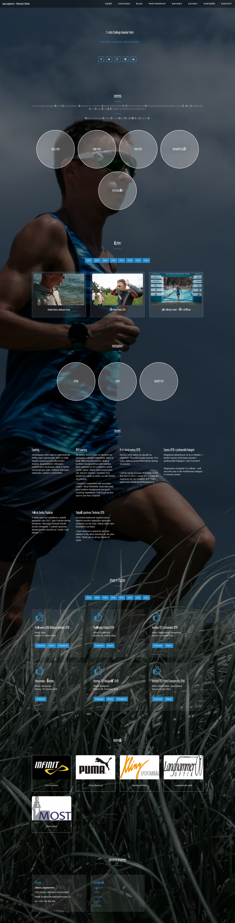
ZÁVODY (193, 4)
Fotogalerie (121, 699)
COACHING (124, 4)
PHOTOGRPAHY (157, 4)
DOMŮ (108, 4)
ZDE (40, 532)
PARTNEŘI (209, 4)
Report (110, 699)
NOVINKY (177, 4)
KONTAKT (226, 4)
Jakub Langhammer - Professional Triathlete (16, 3)
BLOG (139, 4)
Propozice (41, 699)
